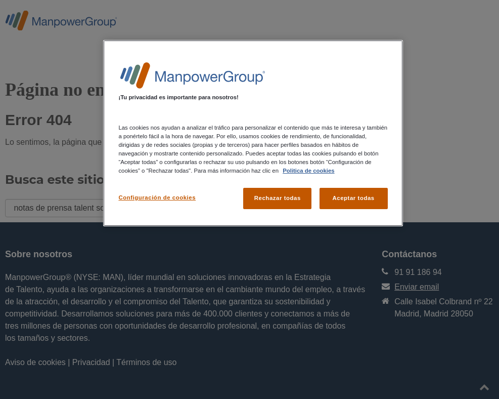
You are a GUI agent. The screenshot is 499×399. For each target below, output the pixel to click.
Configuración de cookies (157, 197)
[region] (252, 133)
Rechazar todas (277, 198)
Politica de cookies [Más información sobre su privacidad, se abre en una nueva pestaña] (308, 171)
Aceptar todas (353, 198)
